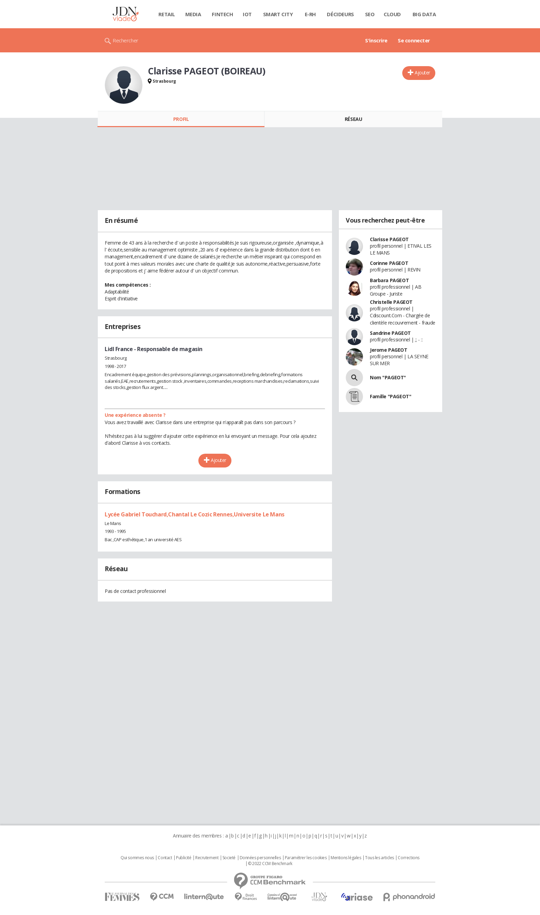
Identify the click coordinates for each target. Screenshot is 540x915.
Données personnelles (260, 857)
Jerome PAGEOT (388, 350)
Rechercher (125, 40)
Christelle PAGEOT (391, 302)
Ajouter (422, 72)
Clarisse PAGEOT (389, 239)
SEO (370, 14)
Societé (229, 857)
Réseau (353, 119)
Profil (181, 119)
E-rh (310, 14)
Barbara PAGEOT (389, 280)
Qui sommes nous (137, 857)
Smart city (278, 14)
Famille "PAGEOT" (390, 396)
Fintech (222, 14)
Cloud (392, 14)
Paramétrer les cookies (306, 857)
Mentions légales (346, 857)
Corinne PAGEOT (389, 263)
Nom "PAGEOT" (388, 377)
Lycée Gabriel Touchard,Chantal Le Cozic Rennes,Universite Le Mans (194, 514)
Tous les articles (379, 857)
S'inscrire (376, 40)
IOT (247, 14)
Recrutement (206, 857)
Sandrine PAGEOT (390, 333)
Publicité (183, 857)
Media (193, 14)
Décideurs (340, 14)
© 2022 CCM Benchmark (270, 863)
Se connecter (414, 40)
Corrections (408, 857)
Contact (165, 857)
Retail (166, 14)
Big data (424, 14)
